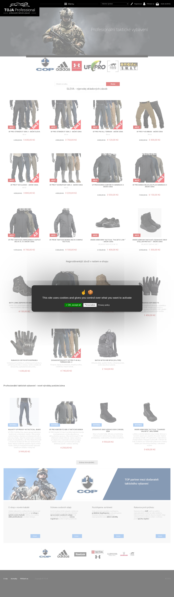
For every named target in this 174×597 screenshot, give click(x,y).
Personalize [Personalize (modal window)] (90, 305)
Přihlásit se (150, 4)
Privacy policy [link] (104, 305)
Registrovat (138, 4)
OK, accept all (73, 305)
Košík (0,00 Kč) (166, 4)
